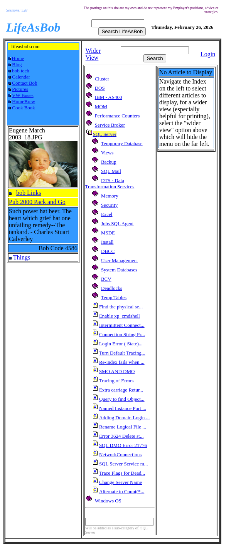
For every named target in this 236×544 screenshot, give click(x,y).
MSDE (108, 233)
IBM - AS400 (108, 97)
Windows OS (108, 501)
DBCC (108, 251)
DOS (100, 88)
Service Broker (110, 125)
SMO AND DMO (117, 371)
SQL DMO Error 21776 (123, 445)
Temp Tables (113, 297)
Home (18, 58)
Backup (108, 162)
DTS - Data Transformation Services (110, 183)
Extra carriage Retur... (121, 390)
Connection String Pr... (122, 334)
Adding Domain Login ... (124, 417)
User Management (119, 260)
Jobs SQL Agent (117, 223)
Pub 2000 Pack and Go (37, 202)
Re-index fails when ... (122, 362)
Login (208, 54)
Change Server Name (120, 482)
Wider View (93, 54)
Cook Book (23, 107)
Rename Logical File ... (122, 427)
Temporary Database (122, 143)
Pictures (20, 89)
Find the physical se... (121, 307)
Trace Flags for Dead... (122, 473)
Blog (17, 64)
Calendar (21, 77)
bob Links (28, 192)
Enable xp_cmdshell (119, 316)
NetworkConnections (120, 454)
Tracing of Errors (116, 380)
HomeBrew (23, 101)
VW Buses (23, 95)
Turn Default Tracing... (122, 353)
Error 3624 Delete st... (121, 436)
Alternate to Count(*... (121, 491)
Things (21, 257)
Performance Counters (117, 116)
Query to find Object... (122, 399)
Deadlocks (111, 288)
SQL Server (104, 134)
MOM (101, 106)
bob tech (20, 71)
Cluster (102, 79)
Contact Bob (24, 83)
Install (107, 242)
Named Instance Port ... (122, 408)
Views (107, 153)
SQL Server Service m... (123, 464)
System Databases (119, 270)
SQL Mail (111, 171)
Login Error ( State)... (121, 343)
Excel (107, 214)
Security (109, 205)
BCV (106, 279)
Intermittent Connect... (122, 325)
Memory (109, 196)
